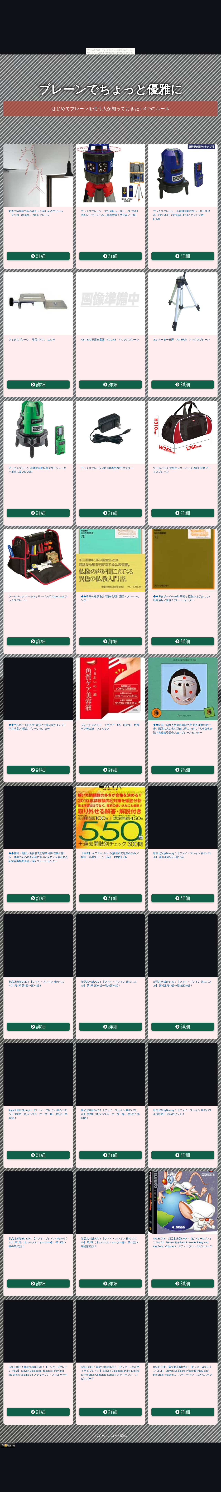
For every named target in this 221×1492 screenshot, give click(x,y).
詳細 (38, 256)
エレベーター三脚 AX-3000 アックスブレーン (181, 339)
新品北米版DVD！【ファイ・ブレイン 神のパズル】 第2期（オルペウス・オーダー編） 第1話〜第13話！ (110, 1114)
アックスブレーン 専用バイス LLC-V (32, 339)
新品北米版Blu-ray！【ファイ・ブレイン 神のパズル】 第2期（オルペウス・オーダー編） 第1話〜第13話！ (38, 1114)
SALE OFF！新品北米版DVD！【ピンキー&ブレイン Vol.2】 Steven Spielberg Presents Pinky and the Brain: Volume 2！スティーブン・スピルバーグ (38, 1370)
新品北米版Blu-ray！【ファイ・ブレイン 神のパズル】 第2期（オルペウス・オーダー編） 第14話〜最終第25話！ (38, 1242)
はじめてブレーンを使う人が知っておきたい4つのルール (110, 108)
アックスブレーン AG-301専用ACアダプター (107, 467)
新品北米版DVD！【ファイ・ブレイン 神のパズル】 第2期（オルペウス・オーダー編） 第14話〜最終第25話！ (109, 1242)
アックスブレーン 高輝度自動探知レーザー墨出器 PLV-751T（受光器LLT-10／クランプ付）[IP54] (181, 215)
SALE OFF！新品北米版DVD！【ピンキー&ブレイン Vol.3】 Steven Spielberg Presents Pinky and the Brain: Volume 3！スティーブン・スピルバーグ (182, 1242)
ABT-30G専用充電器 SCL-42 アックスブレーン (110, 339)
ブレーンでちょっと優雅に (110, 89)
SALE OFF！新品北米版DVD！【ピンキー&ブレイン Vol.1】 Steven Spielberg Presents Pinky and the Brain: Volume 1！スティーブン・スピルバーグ (182, 1370)
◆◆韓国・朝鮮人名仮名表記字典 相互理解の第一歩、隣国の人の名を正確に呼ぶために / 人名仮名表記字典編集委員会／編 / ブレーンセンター (182, 728)
